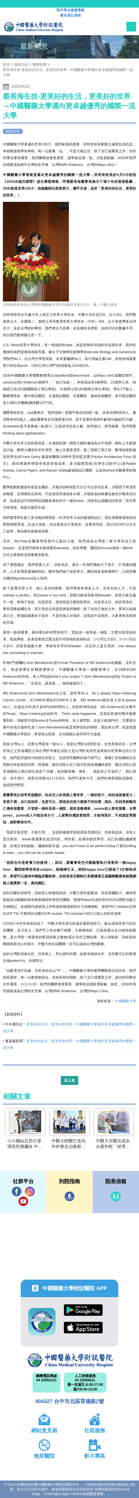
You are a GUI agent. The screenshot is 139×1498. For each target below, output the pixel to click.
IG (30, 1191)
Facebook (16, 1191)
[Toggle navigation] (131, 27)
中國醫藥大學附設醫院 (69, 1360)
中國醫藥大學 (125, 1001)
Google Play (83, 1310)
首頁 (6, 65)
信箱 (116, 1196)
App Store (83, 1327)
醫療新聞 (40, 65)
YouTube (23, 1201)
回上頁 (69, 1080)
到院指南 (69, 1196)
